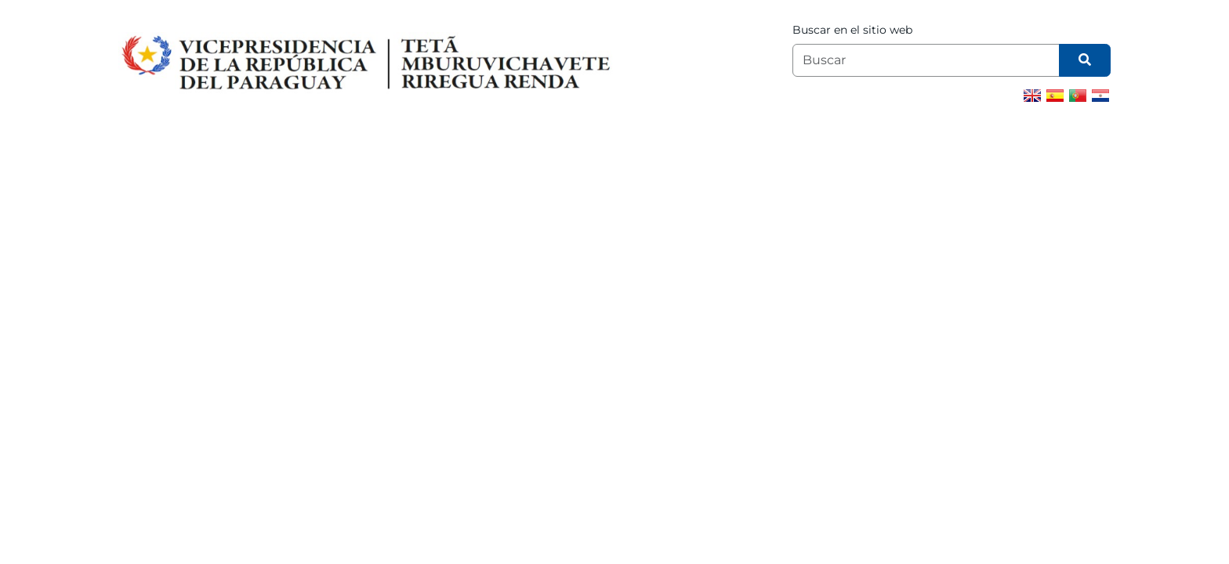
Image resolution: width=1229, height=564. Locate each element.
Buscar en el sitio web (852, 30)
